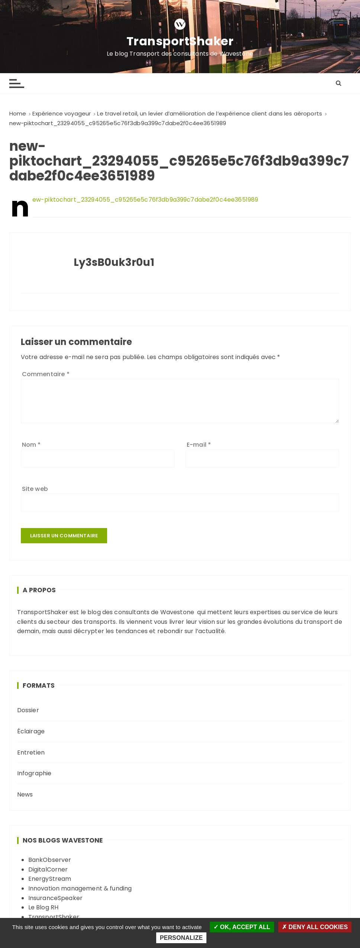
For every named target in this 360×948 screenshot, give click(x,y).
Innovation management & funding (80, 888)
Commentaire (46, 374)
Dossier (28, 710)
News (25, 794)
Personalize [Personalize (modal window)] (181, 938)
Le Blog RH (43, 907)
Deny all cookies (315, 927)
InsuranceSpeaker (55, 898)
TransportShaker (180, 41)
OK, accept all (241, 927)
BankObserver (49, 860)
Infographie (34, 773)
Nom (31, 444)
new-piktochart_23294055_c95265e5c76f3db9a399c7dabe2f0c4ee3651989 (145, 199)
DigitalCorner (48, 869)
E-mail (199, 444)
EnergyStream (49, 878)
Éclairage (31, 731)
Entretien (31, 752)
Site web (35, 489)
